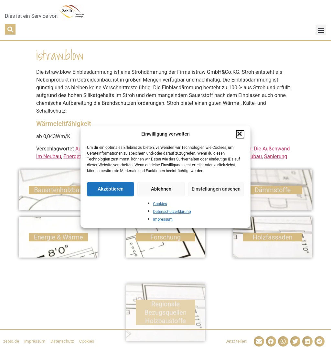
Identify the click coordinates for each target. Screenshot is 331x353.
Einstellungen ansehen (216, 189)
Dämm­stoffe (273, 192)
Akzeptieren (110, 189)
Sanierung (275, 156)
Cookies (160, 204)
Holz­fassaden (273, 240)
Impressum (163, 219)
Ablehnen (161, 189)
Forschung (165, 240)
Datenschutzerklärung (172, 211)
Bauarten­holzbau (58, 192)
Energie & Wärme (58, 240)
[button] (240, 134)
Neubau (253, 156)
